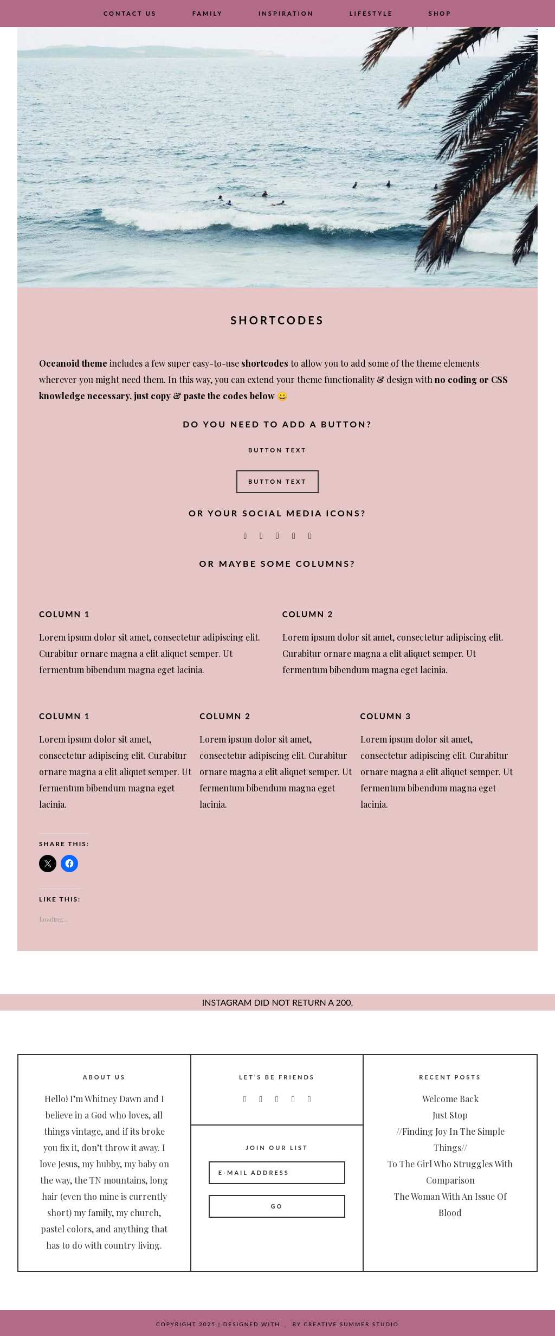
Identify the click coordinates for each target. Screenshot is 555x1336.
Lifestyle (371, 13)
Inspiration (286, 13)
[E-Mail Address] (277, 1172)
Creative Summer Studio (351, 1324)
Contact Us (130, 13)
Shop (440, 13)
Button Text (277, 449)
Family (207, 13)
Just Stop (450, 1115)
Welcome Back (450, 1098)
